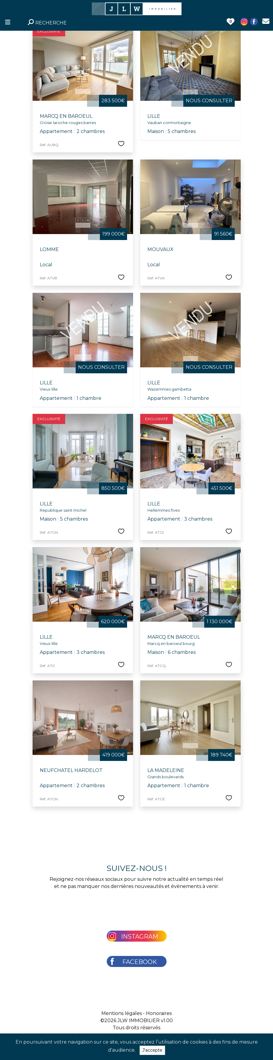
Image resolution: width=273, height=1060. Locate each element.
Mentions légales (121, 1013)
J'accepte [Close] (152, 1050)
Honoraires (159, 1013)
